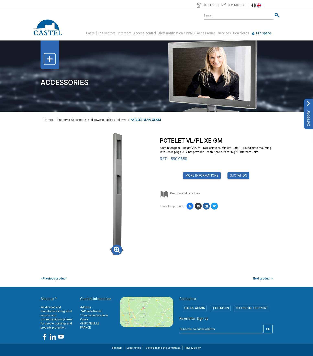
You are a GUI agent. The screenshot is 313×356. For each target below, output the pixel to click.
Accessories (206, 33)
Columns (121, 119)
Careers (209, 5)
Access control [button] (144, 33)
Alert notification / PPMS (176, 33)
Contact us (236, 5)
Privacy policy (193, 347)
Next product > (263, 278)
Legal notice (133, 347)
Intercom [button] (124, 33)
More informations (202, 175)
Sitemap (117, 347)
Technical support (252, 308)
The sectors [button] (107, 33)
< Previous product (53, 278)
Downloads (241, 33)
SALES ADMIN (194, 308)
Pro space (263, 33)
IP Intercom (61, 119)
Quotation (238, 175)
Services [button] (224, 33)
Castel (91, 33)
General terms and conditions (163, 347)
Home (48, 119)
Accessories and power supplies (92, 119)
